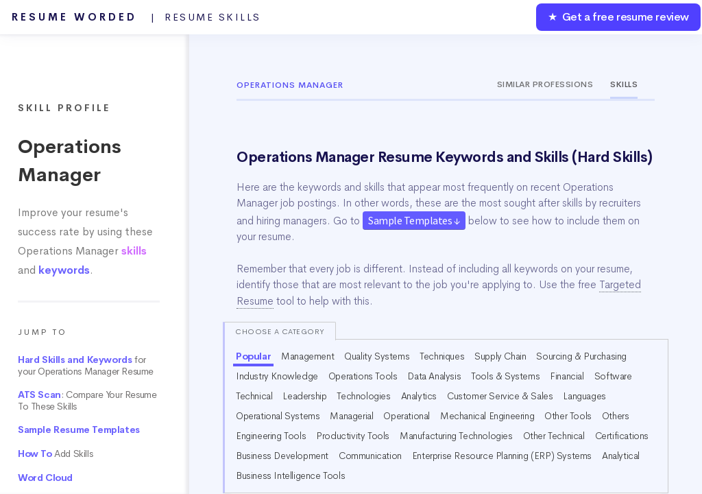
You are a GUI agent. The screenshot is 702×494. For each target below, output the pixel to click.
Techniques (442, 356)
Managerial (351, 416)
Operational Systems (277, 416)
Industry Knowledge (277, 376)
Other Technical (554, 436)
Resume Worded (136, 17)
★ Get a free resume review (618, 17)
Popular (253, 356)
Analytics (419, 396)
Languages (584, 396)
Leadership (304, 396)
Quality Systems (376, 356)
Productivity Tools (352, 436)
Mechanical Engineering (487, 416)
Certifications (622, 436)
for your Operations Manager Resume (86, 365)
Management (307, 356)
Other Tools (568, 416)
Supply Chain (500, 356)
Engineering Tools (271, 436)
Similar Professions (545, 84)
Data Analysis (434, 376)
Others (615, 416)
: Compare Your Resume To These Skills (87, 400)
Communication (370, 455)
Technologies (363, 396)
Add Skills (55, 454)
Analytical (621, 455)
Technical (254, 396)
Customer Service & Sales (500, 396)
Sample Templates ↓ (414, 220)
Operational (406, 416)
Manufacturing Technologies (456, 436)
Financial (566, 376)
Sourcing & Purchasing (581, 356)
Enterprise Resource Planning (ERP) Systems (502, 455)
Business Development (282, 455)
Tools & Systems (505, 376)
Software (613, 376)
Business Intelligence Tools (290, 475)
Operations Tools (363, 376)
